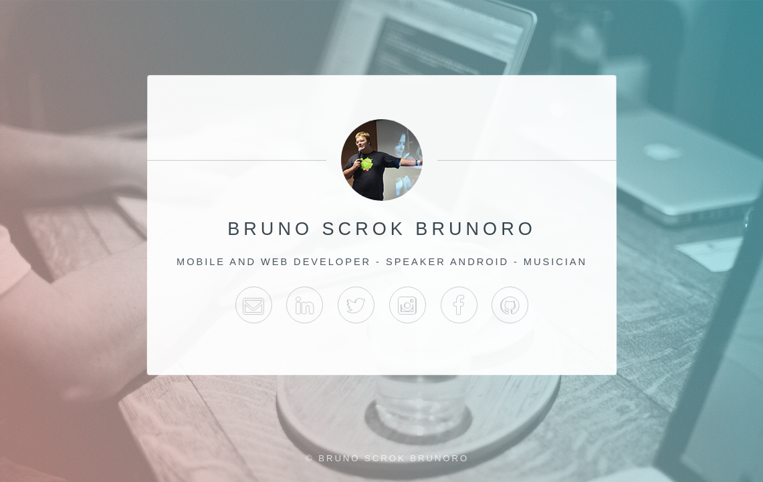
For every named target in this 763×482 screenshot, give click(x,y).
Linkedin (304, 305)
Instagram (407, 305)
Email (253, 305)
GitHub (510, 305)
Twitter (356, 305)
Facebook (458, 305)
